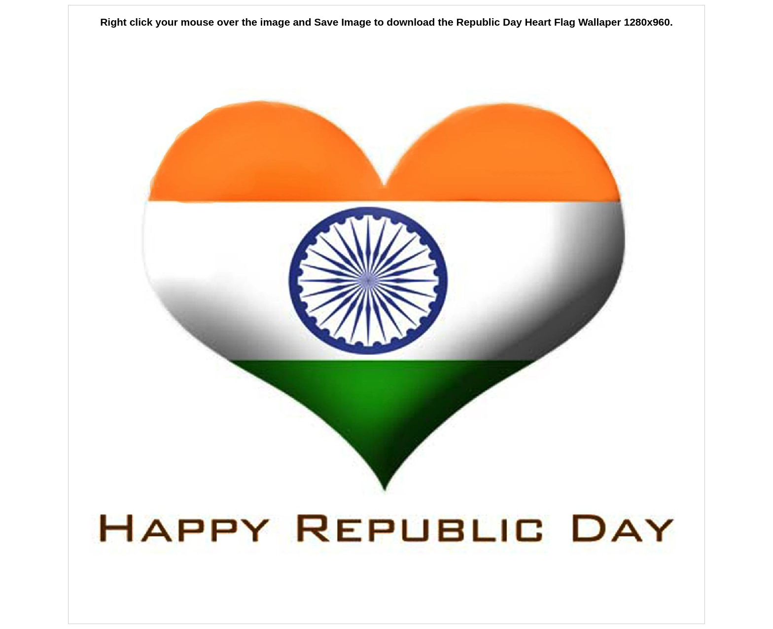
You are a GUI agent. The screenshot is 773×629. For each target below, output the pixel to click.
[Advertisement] (386, 59)
